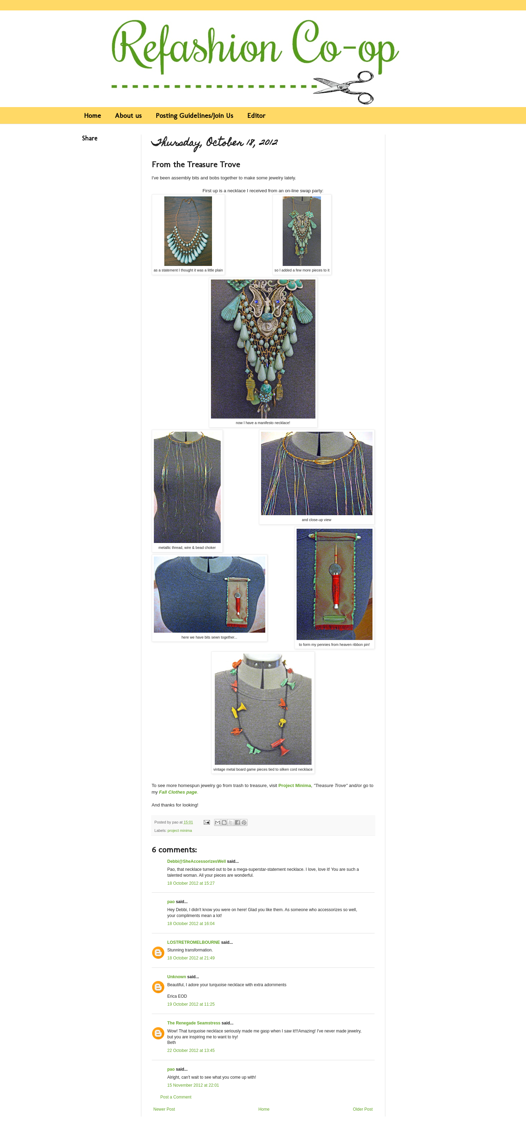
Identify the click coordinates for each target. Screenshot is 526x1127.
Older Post (363, 1109)
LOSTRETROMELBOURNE (193, 942)
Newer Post (164, 1109)
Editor (256, 115)
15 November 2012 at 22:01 (193, 1085)
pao (171, 901)
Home (92, 115)
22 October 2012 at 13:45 (191, 1050)
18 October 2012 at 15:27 (191, 883)
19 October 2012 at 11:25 (191, 1004)
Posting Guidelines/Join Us (194, 115)
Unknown (176, 976)
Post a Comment (175, 1097)
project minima (179, 830)
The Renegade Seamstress (194, 1023)
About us (128, 115)
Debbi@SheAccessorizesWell (196, 861)
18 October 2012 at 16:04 (191, 923)
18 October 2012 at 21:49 (191, 958)
